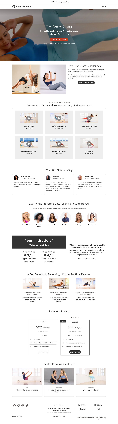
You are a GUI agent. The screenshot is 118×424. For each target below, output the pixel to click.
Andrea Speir (79, 225)
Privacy (59, 408)
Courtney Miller (92, 225)
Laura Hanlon (52, 225)
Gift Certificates (52, 408)
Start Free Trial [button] (75, 352)
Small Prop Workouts (89, 126)
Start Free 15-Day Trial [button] (59, 39)
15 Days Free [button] (62, 2)
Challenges (89, 151)
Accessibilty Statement (59, 416)
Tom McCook (65, 225)
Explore (68, 408)
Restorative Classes (59, 151)
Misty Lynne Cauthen (39, 225)
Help (56, 405)
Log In (104, 6)
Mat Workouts (29, 126)
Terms (63, 408)
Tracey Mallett (26, 225)
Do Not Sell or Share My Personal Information (59, 412)
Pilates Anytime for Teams (59, 410)
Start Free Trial (43, 352)
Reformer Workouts (59, 126)
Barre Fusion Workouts (29, 151)
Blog (61, 405)
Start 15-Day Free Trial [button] (86, 82)
